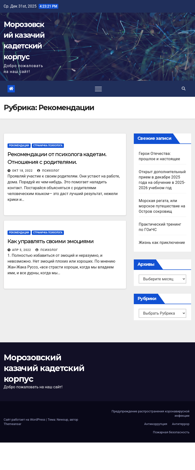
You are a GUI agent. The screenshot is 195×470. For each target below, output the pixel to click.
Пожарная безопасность (171, 432)
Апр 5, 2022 (21, 250)
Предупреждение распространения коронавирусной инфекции (150, 413)
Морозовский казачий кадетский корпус (44, 368)
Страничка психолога (47, 145)
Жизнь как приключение (162, 242)
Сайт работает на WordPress (25, 419)
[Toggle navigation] (98, 89)
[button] (184, 88)
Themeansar (12, 424)
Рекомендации (19, 145)
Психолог (48, 170)
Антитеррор (180, 424)
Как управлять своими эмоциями (50, 241)
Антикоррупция (155, 424)
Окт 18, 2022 (22, 170)
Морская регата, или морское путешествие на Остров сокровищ (162, 206)
